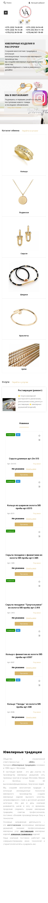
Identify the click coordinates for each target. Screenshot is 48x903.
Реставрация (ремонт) (30, 390)
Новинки (24, 423)
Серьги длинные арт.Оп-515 (24, 458)
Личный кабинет (37, 3)
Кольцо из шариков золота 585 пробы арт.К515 (24, 507)
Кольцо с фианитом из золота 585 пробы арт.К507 (24, 656)
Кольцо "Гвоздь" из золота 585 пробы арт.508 (24, 705)
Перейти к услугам (20, 382)
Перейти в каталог (30, 131)
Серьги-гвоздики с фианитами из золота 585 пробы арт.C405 (24, 556)
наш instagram (14, 107)
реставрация (27, 831)
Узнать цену (31, 469)
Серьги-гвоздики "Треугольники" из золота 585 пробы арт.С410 (24, 606)
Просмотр (24, 475)
